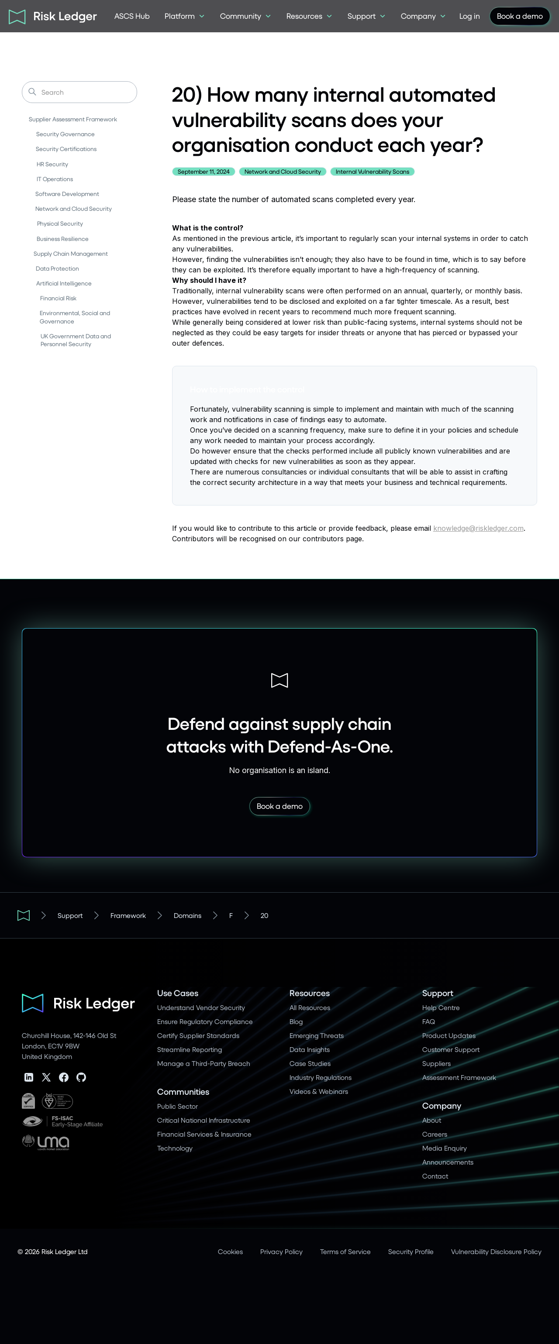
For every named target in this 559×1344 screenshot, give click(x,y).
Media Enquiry (444, 1148)
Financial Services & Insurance (204, 1134)
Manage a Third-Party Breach (203, 1063)
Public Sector (177, 1106)
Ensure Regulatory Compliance (205, 1021)
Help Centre (441, 1007)
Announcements (447, 1162)
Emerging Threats (317, 1035)
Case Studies (310, 1063)
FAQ (428, 1021)
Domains (187, 915)
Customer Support (451, 1049)
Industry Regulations (321, 1077)
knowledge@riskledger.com (478, 528)
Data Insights (310, 1049)
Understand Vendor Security (201, 1007)
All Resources (310, 1007)
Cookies (230, 1251)
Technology (175, 1148)
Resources (310, 993)
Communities (183, 1091)
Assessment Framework (459, 1077)
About (431, 1120)
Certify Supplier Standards (198, 1035)
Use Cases (177, 993)
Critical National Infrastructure (203, 1120)
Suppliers (436, 1063)
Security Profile (411, 1251)
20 (264, 915)
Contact (435, 1176)
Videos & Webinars (319, 1091)
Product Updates (449, 1035)
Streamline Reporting (189, 1049)
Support (70, 915)
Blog (296, 1021)
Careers (434, 1134)
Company (441, 1105)
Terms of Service (345, 1251)
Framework (128, 915)
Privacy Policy (281, 1251)
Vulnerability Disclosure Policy (496, 1251)
